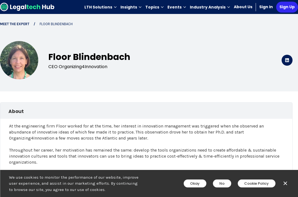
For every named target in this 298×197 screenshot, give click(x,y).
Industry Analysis (210, 7)
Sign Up (287, 7)
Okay (195, 183)
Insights (131, 7)
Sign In (266, 7)
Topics (154, 7)
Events (177, 7)
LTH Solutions (100, 7)
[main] (149, 98)
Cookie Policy (256, 183)
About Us (243, 7)
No (222, 183)
